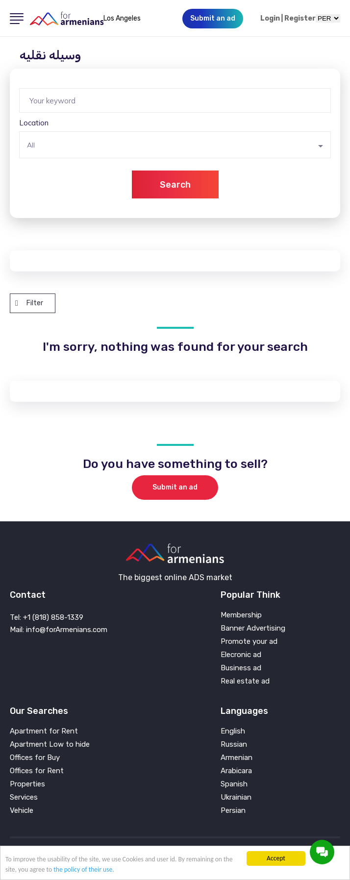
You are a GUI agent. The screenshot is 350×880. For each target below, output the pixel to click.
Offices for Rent (37, 771)
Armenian (236, 757)
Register (300, 18)
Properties (27, 784)
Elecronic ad (241, 655)
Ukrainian (236, 797)
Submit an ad (175, 487)
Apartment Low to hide (50, 744)
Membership (241, 615)
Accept (276, 858)
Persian (233, 810)
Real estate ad (245, 681)
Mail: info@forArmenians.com (58, 629)
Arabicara (236, 771)
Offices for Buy (35, 757)
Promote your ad (249, 641)
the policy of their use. (83, 869)
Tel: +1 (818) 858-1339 (46, 617)
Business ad (241, 668)
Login (270, 18)
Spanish (234, 784)
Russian (234, 744)
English (233, 731)
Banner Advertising (253, 628)
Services (24, 797)
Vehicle (21, 810)
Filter (29, 303)
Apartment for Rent (44, 731)
